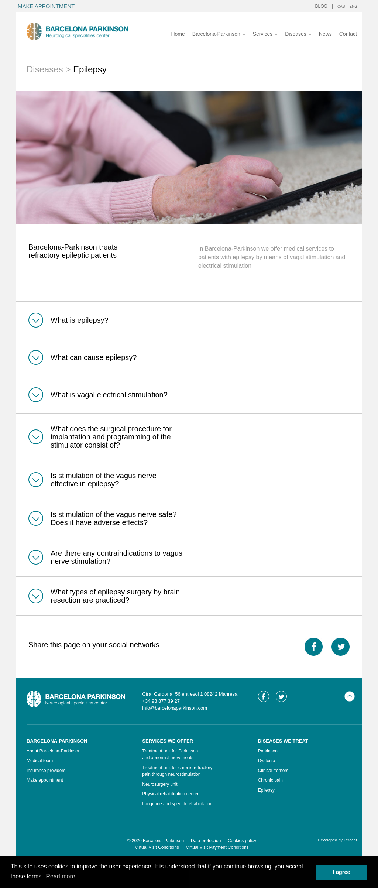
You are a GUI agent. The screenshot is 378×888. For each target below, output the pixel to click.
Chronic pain (270, 780)
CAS (341, 6)
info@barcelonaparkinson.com (174, 708)
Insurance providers (46, 770)
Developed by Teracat (337, 840)
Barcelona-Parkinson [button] (218, 34)
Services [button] (265, 34)
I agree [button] (341, 872)
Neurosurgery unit (159, 784)
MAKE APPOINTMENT (46, 6)
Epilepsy (266, 790)
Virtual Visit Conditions (157, 847)
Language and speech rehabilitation (177, 803)
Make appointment (45, 780)
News (325, 34)
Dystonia (266, 760)
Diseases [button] (298, 34)
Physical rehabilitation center (170, 793)
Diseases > (50, 69)
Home (178, 34)
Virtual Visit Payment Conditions (217, 847)
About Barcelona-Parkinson (53, 751)
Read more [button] (60, 876)
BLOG (321, 6)
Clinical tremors (273, 770)
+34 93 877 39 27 (161, 701)
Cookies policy (242, 840)
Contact (348, 34)
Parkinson (268, 751)
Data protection (206, 840)
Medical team (40, 760)
